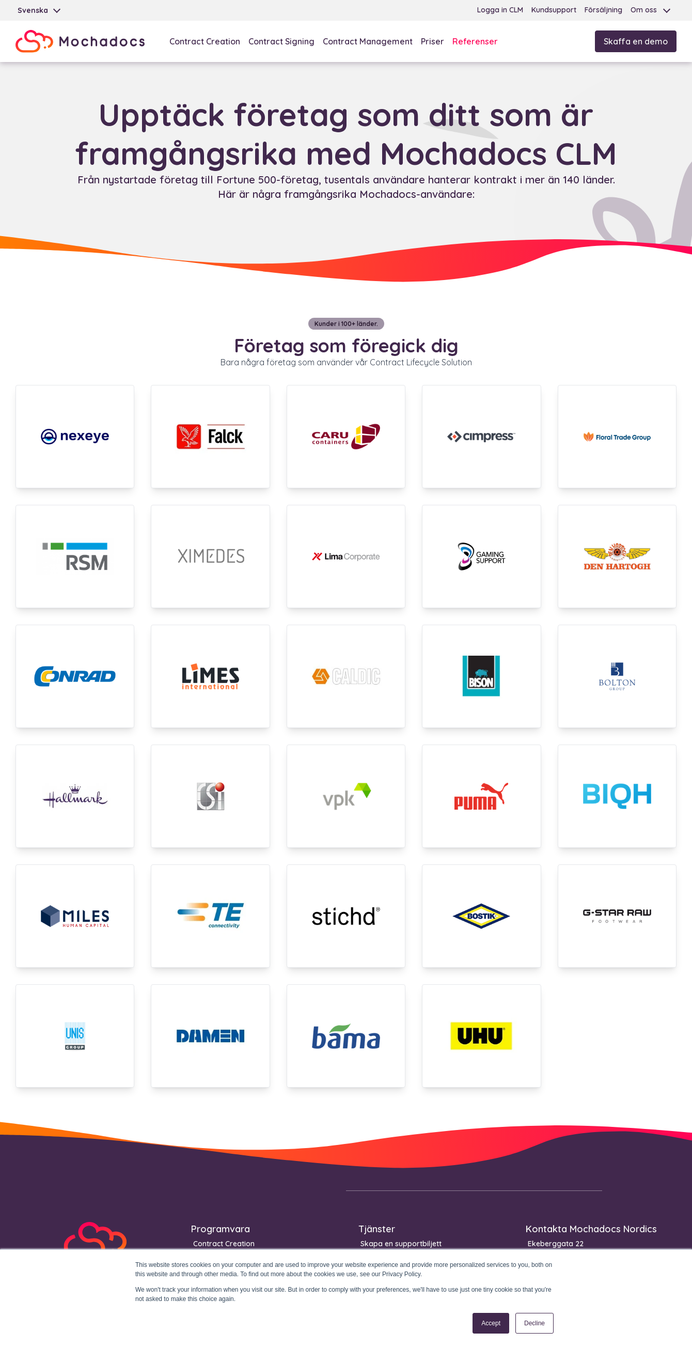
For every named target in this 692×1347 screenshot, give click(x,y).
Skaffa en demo (636, 41)
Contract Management (368, 41)
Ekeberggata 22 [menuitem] (556, 1243)
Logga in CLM (500, 9)
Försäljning (603, 9)
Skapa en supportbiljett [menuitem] (401, 1243)
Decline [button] (534, 1323)
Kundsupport (553, 9)
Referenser (475, 41)
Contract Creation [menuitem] (224, 1243)
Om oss (644, 9)
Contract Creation (204, 41)
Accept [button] (490, 1323)
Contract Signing (281, 41)
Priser (432, 41)
